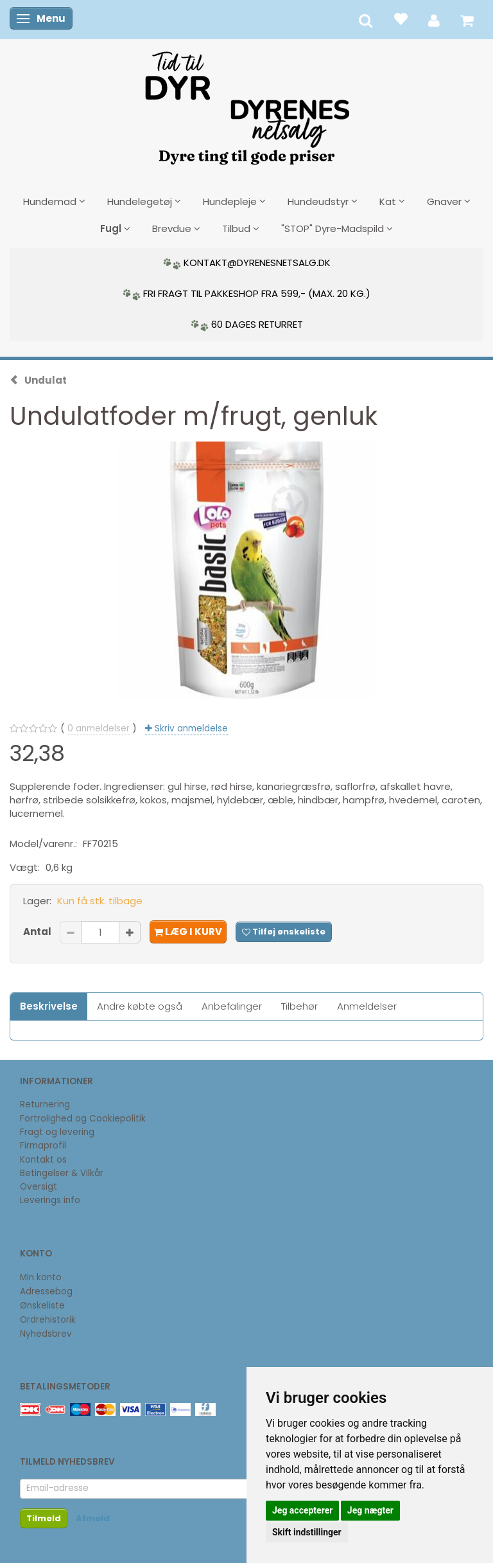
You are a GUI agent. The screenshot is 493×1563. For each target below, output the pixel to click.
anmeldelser (98, 728)
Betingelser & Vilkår (61, 1173)
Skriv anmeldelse (190, 728)
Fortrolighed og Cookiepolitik (83, 1118)
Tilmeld (43, 1518)
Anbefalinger (232, 1006)
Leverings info (50, 1200)
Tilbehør (299, 1006)
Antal (38, 931)
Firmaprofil (43, 1145)
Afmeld (93, 1518)
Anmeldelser (367, 1006)
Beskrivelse (49, 1006)
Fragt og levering (57, 1132)
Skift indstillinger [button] (307, 1532)
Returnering (45, 1104)
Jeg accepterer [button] (302, 1510)
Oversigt (38, 1187)
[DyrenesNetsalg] (246, 103)
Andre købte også (139, 1006)
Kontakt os (43, 1160)
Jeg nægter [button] (370, 1510)
